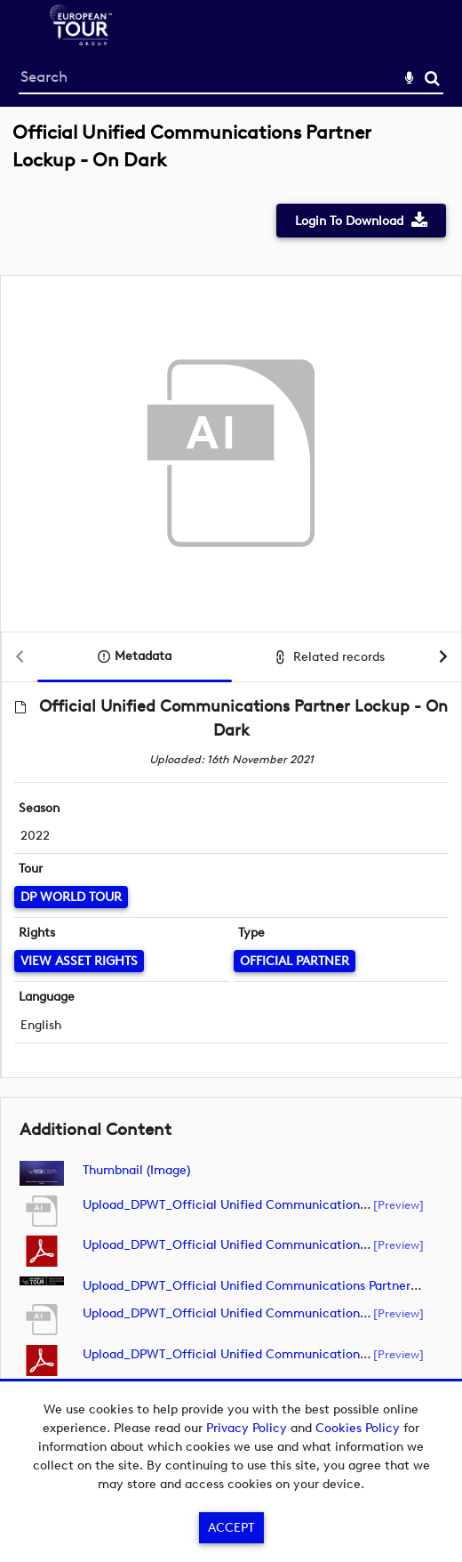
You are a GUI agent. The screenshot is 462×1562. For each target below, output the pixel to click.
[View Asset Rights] (79, 961)
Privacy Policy (246, 1428)
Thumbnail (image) (136, 1170)
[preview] (398, 1204)
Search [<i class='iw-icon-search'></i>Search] (432, 77)
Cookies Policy (357, 1428)
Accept (231, 1527)
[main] (231, 780)
